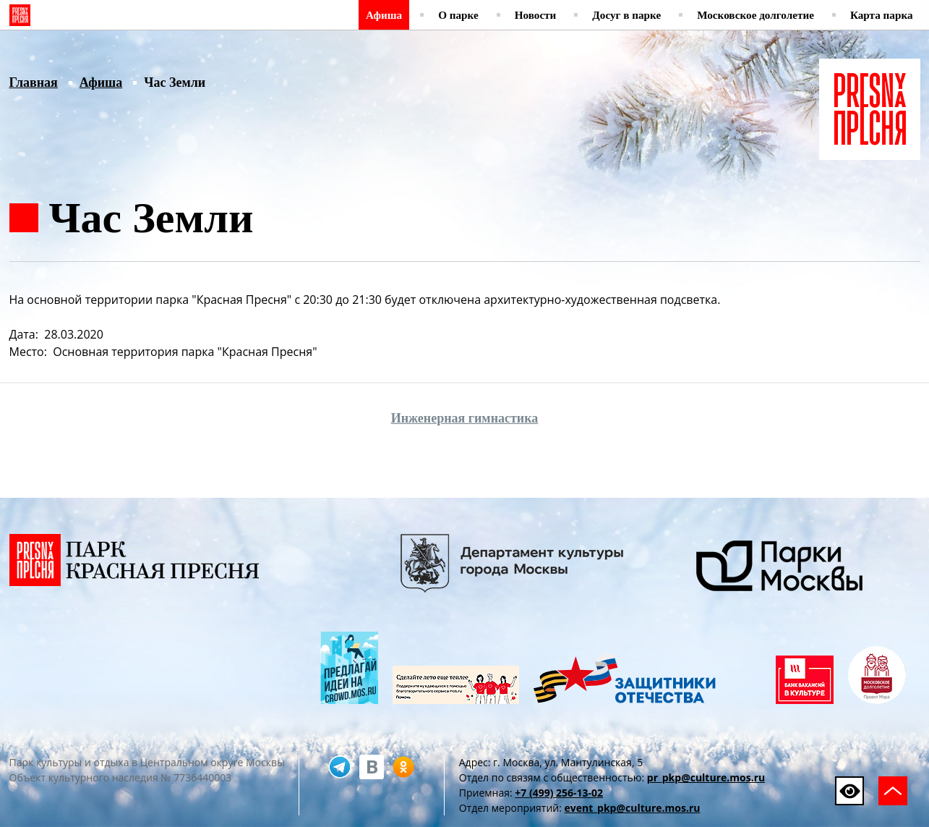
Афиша (384, 15)
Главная (33, 82)
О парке (458, 15)
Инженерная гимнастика (465, 418)
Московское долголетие (755, 15)
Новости (536, 15)
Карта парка (881, 15)
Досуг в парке (626, 15)
